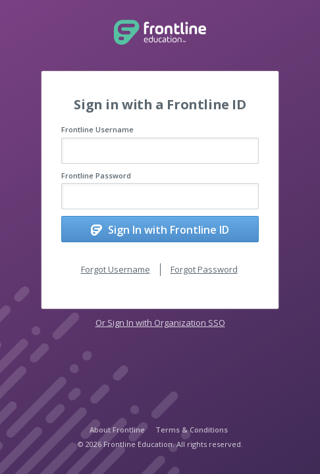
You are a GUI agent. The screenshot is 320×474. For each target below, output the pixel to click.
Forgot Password (204, 269)
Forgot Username (115, 269)
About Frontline (117, 429)
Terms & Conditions (191, 429)
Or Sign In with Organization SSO (160, 323)
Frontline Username (97, 129)
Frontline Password (96, 175)
